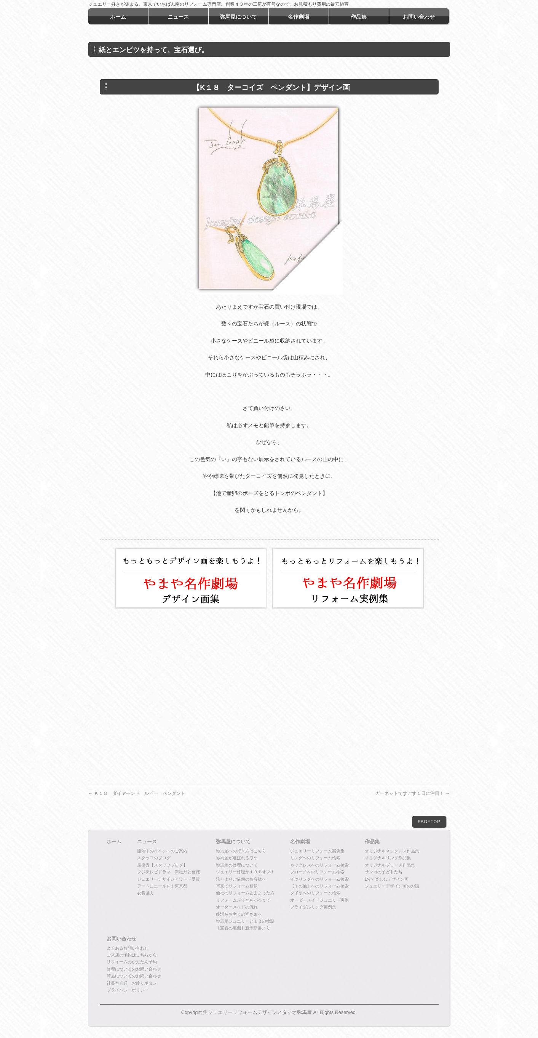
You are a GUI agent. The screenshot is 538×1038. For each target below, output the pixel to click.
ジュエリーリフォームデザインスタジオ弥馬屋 (260, 1012)
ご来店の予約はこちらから (132, 955)
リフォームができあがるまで (243, 900)
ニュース (147, 841)
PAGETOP (429, 821)
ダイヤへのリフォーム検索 (315, 893)
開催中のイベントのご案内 (162, 851)
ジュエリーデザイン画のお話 (392, 886)
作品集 (372, 841)
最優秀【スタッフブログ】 (162, 865)
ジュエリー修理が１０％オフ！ (245, 872)
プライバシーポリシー (127, 990)
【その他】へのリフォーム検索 (319, 886)
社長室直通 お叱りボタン (132, 983)
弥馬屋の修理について (237, 865)
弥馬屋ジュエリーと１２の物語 (245, 921)
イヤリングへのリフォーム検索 (319, 879)
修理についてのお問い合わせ (134, 969)
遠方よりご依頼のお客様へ (241, 879)
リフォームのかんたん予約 (132, 962)
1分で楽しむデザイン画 (387, 879)
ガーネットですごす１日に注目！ (412, 793)
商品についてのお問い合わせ (134, 976)
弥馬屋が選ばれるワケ (237, 857)
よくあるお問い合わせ (127, 948)
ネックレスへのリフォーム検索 (319, 865)
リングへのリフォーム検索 (315, 857)
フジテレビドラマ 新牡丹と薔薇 (168, 872)
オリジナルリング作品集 (388, 857)
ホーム (114, 841)
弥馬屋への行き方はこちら (241, 851)
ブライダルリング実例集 (313, 907)
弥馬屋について (233, 841)
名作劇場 (300, 841)
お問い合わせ (121, 939)
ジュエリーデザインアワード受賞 (168, 879)
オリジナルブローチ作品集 (390, 865)
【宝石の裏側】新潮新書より (243, 928)
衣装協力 (145, 893)
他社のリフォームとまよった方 (245, 893)
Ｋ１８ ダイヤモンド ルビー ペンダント (136, 793)
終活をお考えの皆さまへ (239, 914)
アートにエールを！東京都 (162, 886)
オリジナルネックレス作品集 (392, 851)
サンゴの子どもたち (383, 872)
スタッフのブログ (154, 857)
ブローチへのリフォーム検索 (317, 872)
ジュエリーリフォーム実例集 (317, 851)
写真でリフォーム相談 (237, 886)
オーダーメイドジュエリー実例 (319, 900)
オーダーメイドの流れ (237, 907)
